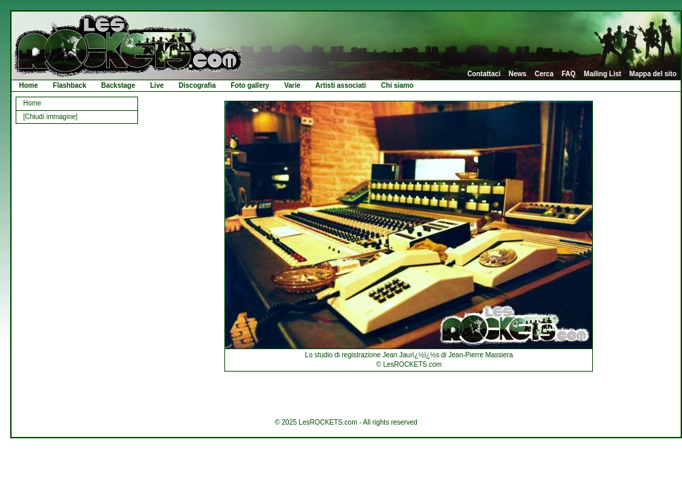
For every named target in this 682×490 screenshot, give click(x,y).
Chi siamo (397, 85)
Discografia (197, 85)
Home (28, 85)
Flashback (69, 85)
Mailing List (602, 74)
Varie (292, 85)
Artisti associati (341, 85)
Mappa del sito (653, 74)
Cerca (543, 74)
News (517, 74)
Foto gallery (250, 85)
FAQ (569, 74)
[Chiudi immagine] (50, 116)
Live (157, 85)
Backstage (118, 85)
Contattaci (483, 74)
